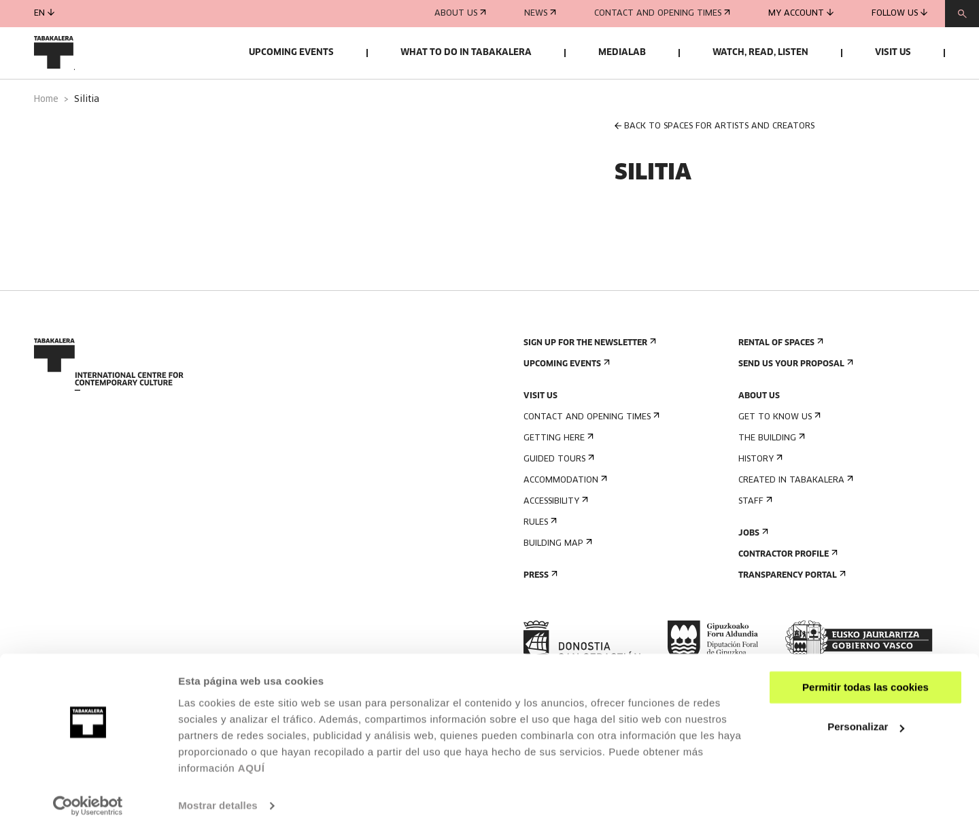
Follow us (899, 13)
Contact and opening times (662, 14)
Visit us (893, 52)
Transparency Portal (790, 610)
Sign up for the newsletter (588, 378)
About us (460, 14)
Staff (754, 536)
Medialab (622, 52)
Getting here (557, 473)
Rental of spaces (779, 378)
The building (770, 473)
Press (539, 610)
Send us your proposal (794, 399)
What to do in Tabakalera (466, 52)
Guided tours (557, 494)
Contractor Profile (786, 589)
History (759, 494)
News (540, 14)
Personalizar (865, 715)
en (44, 13)
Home (46, 134)
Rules (538, 557)
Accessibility (554, 536)
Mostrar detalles (218, 794)
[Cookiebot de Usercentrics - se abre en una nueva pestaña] (88, 794)
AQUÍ (251, 757)
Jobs (752, 568)
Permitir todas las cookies (865, 676)
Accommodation (563, 515)
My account (801, 13)
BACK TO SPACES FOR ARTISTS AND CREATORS (714, 161)
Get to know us (778, 452)
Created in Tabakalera (794, 515)
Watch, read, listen (760, 52)
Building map (556, 578)
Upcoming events (291, 52)
